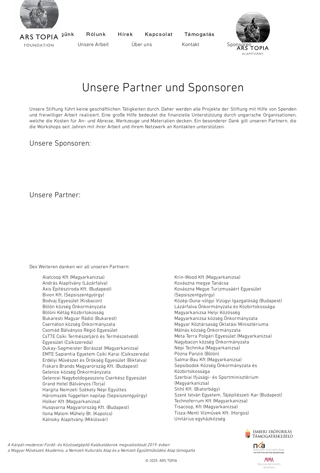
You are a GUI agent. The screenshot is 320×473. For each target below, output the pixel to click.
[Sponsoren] (239, 44)
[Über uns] (142, 44)
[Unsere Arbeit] (93, 44)
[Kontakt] (190, 44)
